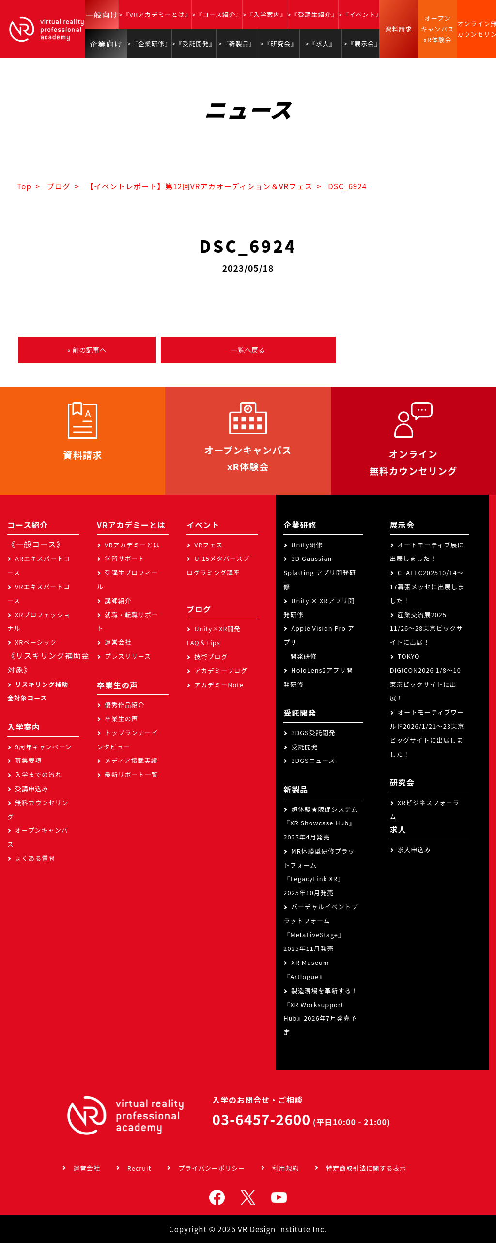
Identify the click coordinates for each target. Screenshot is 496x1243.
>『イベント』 (361, 14)
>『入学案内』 (265, 14)
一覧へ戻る (248, 350)
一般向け (101, 14)
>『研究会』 (278, 43)
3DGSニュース (313, 760)
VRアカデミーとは (132, 544)
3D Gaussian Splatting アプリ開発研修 (319, 572)
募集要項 (28, 760)
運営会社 (118, 642)
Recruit (139, 1168)
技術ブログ (211, 656)
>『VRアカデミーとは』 (155, 14)
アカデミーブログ (221, 670)
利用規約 (285, 1168)
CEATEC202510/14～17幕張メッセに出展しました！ (427, 586)
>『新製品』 (237, 43)
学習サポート (125, 558)
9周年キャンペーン (43, 746)
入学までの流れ (38, 774)
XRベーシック (36, 642)
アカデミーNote (218, 684)
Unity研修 (307, 544)
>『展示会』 (362, 43)
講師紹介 (118, 600)
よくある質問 (35, 858)
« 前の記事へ (86, 350)
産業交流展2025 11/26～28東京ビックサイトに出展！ (426, 628)
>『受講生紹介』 (312, 14)
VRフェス (208, 544)
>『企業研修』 (149, 43)
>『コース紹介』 (217, 14)
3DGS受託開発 (313, 732)
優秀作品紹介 (125, 704)
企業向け (106, 43)
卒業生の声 (121, 718)
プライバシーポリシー (211, 1168)
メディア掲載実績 (131, 760)
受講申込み (31, 788)
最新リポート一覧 (131, 774)
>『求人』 (320, 43)
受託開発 (304, 746)
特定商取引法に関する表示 (366, 1168)
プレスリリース (128, 656)
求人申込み (414, 849)
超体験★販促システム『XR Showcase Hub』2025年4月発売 (320, 823)
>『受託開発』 (194, 43)
